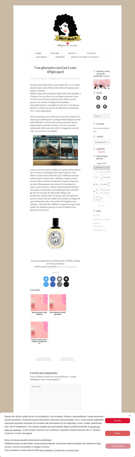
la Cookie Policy (64, 450)
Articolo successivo (68, 359)
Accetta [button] (117, 421)
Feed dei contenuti (101, 219)
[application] (77, 53)
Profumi (42, 78)
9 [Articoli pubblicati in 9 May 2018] (99, 177)
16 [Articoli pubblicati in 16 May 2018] (99, 184)
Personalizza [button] (118, 446)
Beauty (34, 78)
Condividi (55, 272)
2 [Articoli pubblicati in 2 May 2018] (99, 172)
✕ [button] (130, 415)
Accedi (96, 215)
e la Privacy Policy (80, 450)
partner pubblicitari (47, 450)
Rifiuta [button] (117, 433)
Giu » (104, 206)
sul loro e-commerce (66, 266)
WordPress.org (100, 230)
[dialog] (67, 435)
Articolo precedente (43, 359)
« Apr (99, 206)
